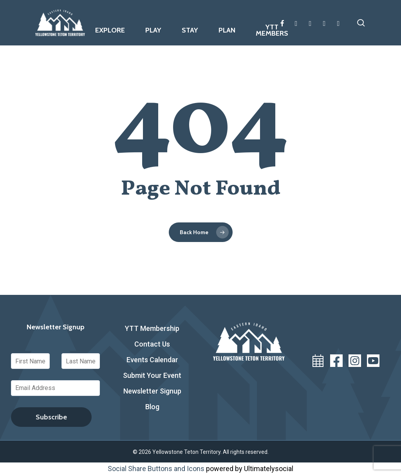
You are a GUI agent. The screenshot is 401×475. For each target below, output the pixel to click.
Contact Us (152, 344)
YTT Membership (152, 328)
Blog (152, 407)
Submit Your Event (152, 375)
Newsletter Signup (152, 391)
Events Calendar (152, 360)
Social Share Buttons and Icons (156, 468)
